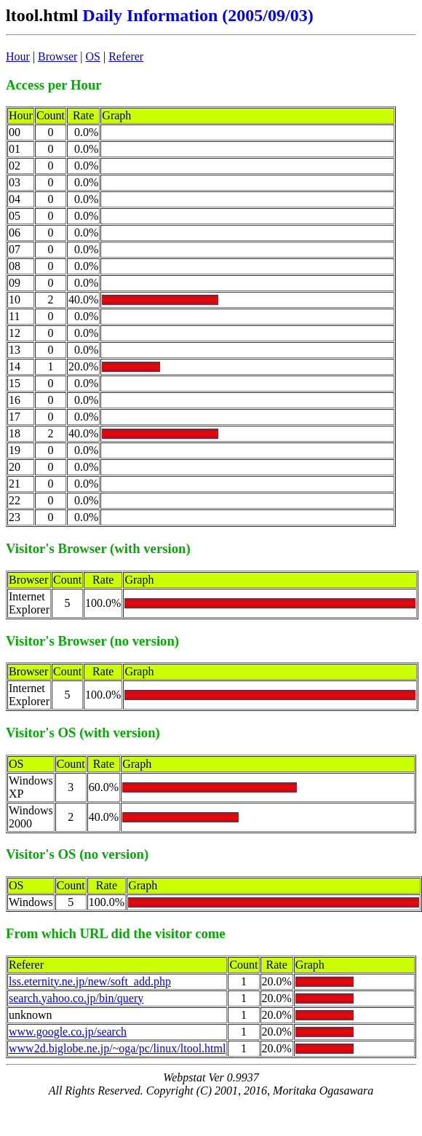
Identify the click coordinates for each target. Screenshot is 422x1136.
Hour (18, 56)
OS (93, 56)
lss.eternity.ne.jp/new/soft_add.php (90, 981)
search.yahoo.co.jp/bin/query (76, 998)
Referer (125, 56)
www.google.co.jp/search (68, 1031)
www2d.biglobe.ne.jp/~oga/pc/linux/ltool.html (117, 1048)
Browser (57, 56)
